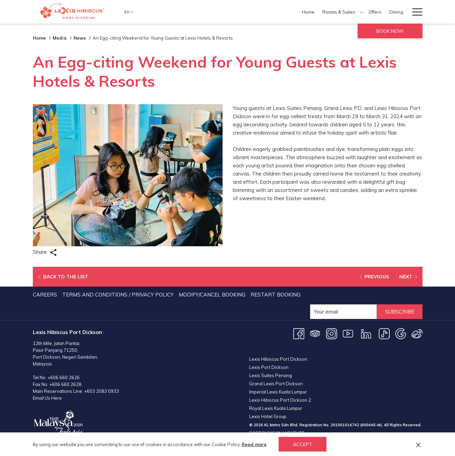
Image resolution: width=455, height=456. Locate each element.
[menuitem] (46, 295)
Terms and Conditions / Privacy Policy (118, 294)
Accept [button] (302, 444)
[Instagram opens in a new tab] (331, 333)
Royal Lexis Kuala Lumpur (275, 408)
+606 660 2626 (64, 377)
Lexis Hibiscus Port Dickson (278, 359)
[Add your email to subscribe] (343, 311)
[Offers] (256, 12)
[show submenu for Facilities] (317, 12)
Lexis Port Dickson (269, 367)
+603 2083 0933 (101, 391)
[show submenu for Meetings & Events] (369, 12)
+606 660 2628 (65, 384)
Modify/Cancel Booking (212, 294)
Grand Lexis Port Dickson (276, 383)
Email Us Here (47, 398)
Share (45, 252)
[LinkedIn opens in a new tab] (366, 333)
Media (60, 38)
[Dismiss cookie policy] (418, 444)
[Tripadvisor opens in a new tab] (315, 333)
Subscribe (399, 311)
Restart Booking (275, 294)
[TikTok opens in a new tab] (384, 333)
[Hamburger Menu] (415, 12)
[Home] (189, 12)
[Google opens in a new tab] (400, 333)
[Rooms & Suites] (219, 12)
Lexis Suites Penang (270, 375)
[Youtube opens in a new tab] (348, 333)
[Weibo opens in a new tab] (417, 333)
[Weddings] (386, 12)
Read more (254, 444)
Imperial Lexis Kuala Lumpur (278, 392)
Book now (390, 31)
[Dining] (277, 12)
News (79, 38)
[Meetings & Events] (343, 12)
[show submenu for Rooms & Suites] (243, 12)
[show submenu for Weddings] (404, 12)
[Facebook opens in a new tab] (298, 333)
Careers (45, 294)
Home (39, 38)
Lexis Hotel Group (267, 416)
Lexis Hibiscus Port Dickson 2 (280, 400)
